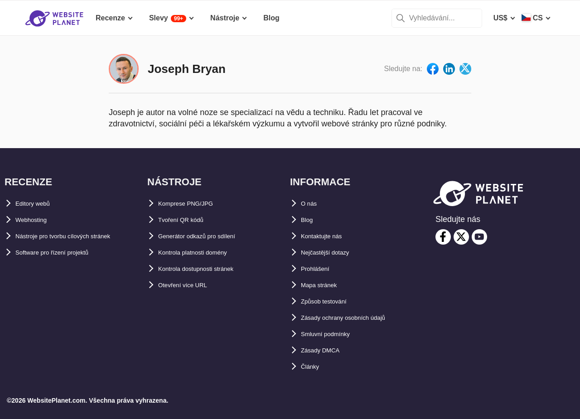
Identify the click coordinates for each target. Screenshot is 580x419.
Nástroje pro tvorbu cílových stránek (78, 236)
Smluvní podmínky (333, 334)
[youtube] (479, 237)
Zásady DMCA (325, 350)
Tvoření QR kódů (187, 220)
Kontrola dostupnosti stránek (208, 269)
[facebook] (443, 237)
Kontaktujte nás (328, 236)
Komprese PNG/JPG (193, 203)
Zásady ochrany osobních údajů (356, 318)
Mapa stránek (324, 285)
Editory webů (38, 203)
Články (312, 367)
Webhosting (36, 220)
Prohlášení (319, 269)
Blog (309, 220)
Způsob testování (331, 301)
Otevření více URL (189, 285)
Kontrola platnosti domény (204, 252)
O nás (311, 203)
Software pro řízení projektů (63, 252)
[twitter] (461, 237)
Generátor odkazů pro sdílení (208, 236)
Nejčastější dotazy (332, 252)
